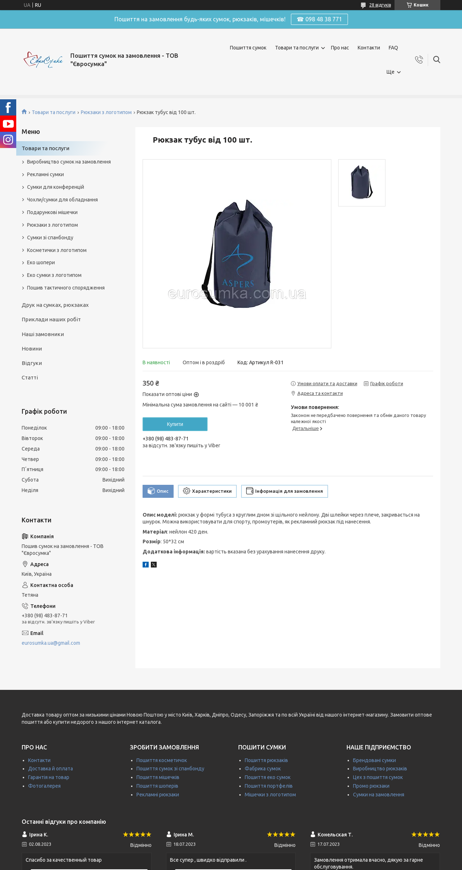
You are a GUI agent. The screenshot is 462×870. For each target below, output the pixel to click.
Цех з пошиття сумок (378, 777)
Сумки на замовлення (378, 794)
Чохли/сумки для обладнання (62, 200)
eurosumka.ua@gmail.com (51, 643)
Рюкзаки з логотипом (106, 112)
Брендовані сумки (374, 760)
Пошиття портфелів (269, 786)
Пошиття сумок (248, 48)
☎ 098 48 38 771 (319, 19)
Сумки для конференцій (55, 187)
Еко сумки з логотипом (54, 275)
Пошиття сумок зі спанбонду (170, 768)
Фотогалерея (44, 786)
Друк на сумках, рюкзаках (55, 305)
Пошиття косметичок (161, 760)
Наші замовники (43, 334)
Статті (30, 377)
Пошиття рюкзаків (266, 760)
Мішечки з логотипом (270, 794)
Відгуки (32, 363)
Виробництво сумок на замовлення (69, 162)
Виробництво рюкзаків (380, 768)
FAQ (393, 48)
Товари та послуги (297, 48)
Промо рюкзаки (371, 786)
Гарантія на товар (48, 777)
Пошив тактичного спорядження (66, 288)
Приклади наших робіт (51, 319)
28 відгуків (380, 5)
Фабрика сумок (263, 768)
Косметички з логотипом (57, 250)
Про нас (340, 48)
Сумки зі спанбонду (50, 237)
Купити (175, 424)
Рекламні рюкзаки (157, 794)
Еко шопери (41, 262)
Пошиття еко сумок (268, 777)
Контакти (369, 48)
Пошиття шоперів (157, 786)
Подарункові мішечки (52, 212)
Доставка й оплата (50, 768)
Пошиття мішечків (157, 777)
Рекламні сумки (45, 174)
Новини (32, 348)
